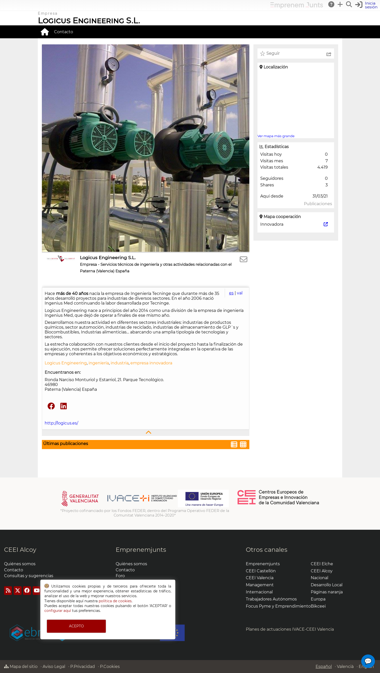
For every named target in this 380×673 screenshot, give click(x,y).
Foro (120, 575)
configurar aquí (57, 611)
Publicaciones (318, 203)
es (231, 293)
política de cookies (115, 601)
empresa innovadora (151, 363)
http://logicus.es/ (61, 423)
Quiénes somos (20, 563)
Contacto (63, 31)
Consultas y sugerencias (28, 575)
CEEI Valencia (259, 577)
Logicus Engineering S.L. (89, 20)
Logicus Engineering (66, 363)
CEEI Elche (322, 563)
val (240, 293)
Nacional (319, 577)
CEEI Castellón (261, 571)
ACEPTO (76, 626)
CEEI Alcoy (20, 549)
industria (120, 363)
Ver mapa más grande (276, 136)
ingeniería (99, 363)
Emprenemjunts (141, 549)
